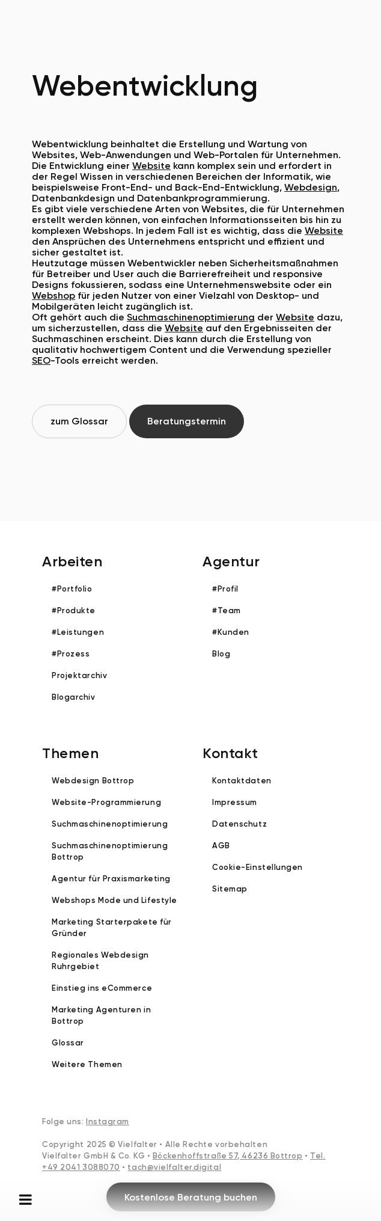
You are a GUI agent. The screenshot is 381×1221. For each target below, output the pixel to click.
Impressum (234, 802)
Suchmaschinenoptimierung (191, 317)
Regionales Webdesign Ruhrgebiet (100, 960)
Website (151, 165)
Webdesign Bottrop (93, 780)
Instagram (107, 1121)
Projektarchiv (79, 675)
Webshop (53, 295)
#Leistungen (78, 632)
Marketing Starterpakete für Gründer (112, 927)
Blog (221, 653)
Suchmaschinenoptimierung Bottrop (110, 851)
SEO (41, 360)
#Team (226, 610)
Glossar (68, 1042)
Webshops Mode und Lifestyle (114, 900)
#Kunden (230, 632)
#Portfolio (72, 588)
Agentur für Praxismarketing (111, 878)
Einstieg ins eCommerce (102, 988)
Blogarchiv (74, 697)
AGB (221, 845)
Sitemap (230, 888)
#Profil (225, 588)
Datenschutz (239, 823)
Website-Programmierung (106, 802)
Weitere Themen (87, 1064)
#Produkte (74, 610)
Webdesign (310, 187)
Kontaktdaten (242, 780)
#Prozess (71, 653)
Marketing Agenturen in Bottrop (101, 1015)
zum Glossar (79, 421)
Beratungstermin (186, 421)
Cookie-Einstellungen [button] (257, 867)
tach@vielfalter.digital (174, 1167)
